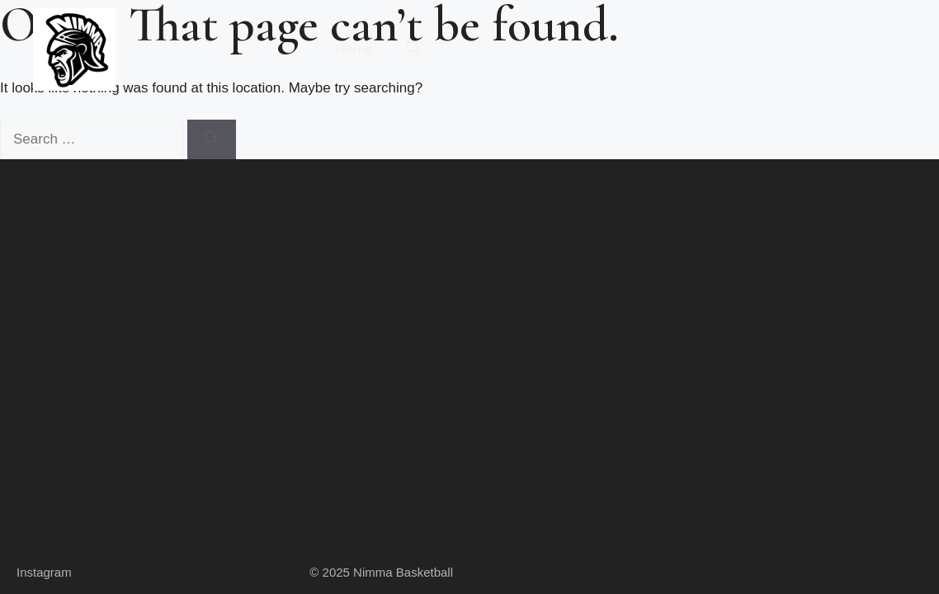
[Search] (211, 139)
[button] (412, 49)
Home (354, 49)
